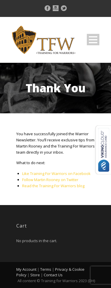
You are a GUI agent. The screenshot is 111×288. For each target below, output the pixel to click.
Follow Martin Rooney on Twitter (50, 179)
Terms (45, 269)
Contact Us (53, 274)
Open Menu (93, 39)
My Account (26, 269)
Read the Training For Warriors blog (53, 185)
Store (35, 274)
